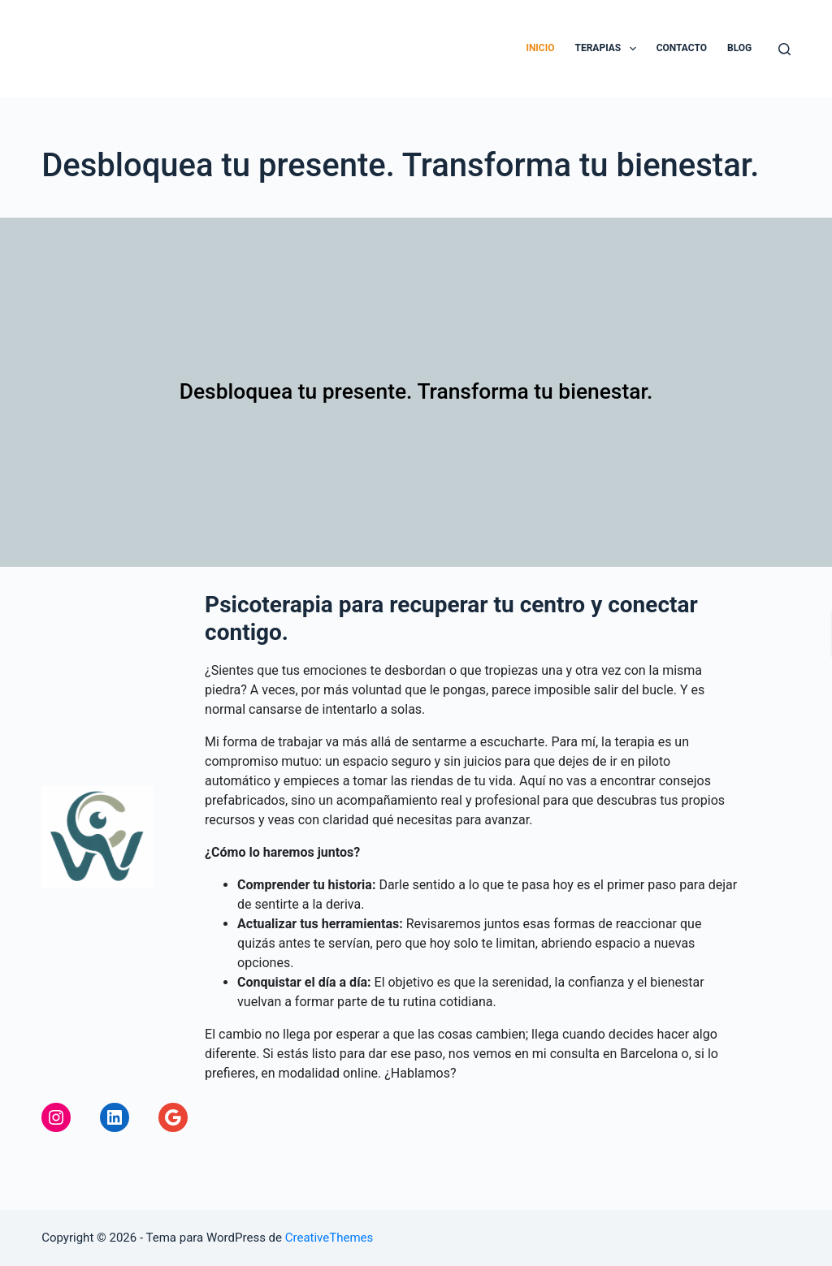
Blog (739, 48)
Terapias (609, 48)
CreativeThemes (329, 1237)
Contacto (681, 48)
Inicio (540, 48)
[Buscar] (784, 49)
